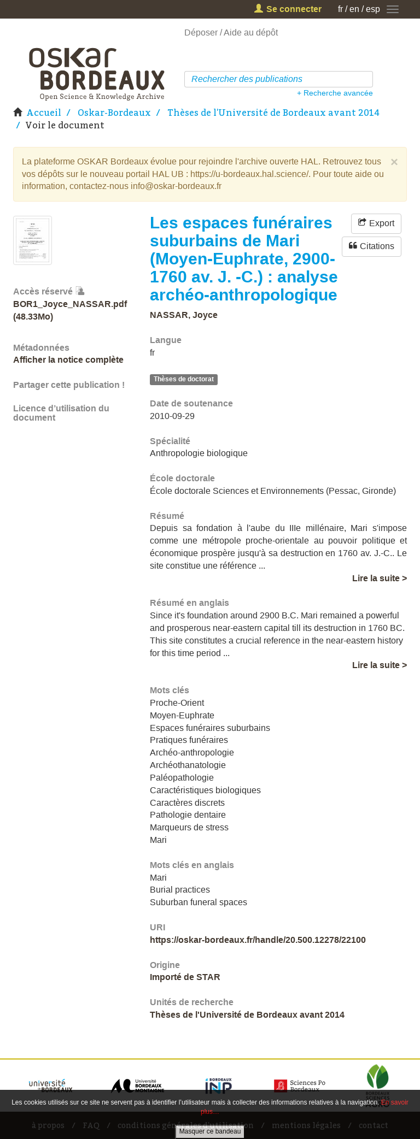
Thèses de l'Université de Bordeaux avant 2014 (273, 113)
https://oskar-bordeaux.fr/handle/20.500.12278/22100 (258, 940)
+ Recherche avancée (335, 92)
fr (340, 9)
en (354, 9)
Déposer (201, 32)
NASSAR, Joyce (184, 315)
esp (373, 9)
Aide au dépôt (251, 32)
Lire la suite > (379, 578)
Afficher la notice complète (68, 359)
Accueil (43, 113)
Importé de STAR (185, 977)
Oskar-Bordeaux (114, 113)
